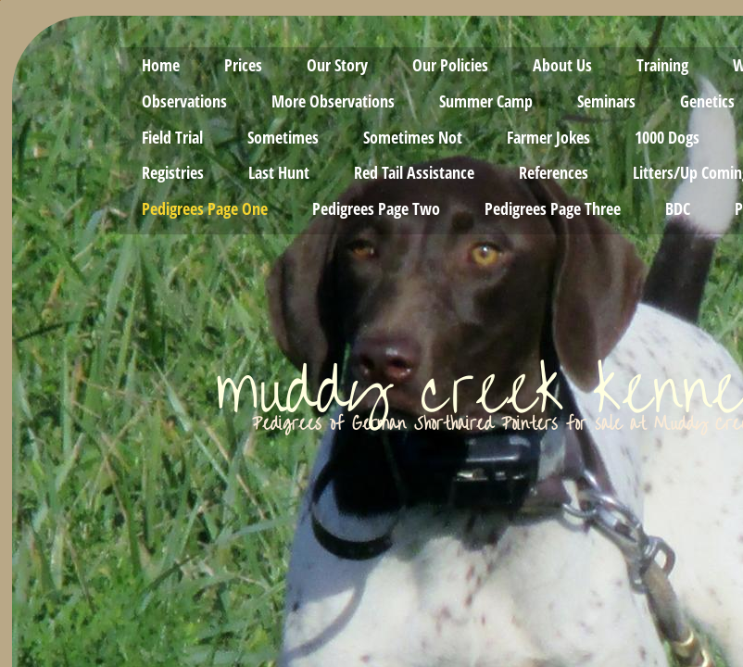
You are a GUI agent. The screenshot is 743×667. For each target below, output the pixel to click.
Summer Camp (486, 101)
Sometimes (283, 137)
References (553, 172)
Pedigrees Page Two (376, 208)
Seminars (606, 101)
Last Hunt (278, 172)
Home (161, 65)
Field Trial (172, 137)
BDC (677, 208)
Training (662, 65)
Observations (184, 101)
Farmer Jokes (548, 137)
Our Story (337, 65)
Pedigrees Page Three (553, 208)
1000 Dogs (667, 137)
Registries (173, 172)
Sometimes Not (412, 137)
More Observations (333, 101)
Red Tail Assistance (414, 172)
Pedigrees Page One (205, 208)
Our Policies (450, 65)
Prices (243, 65)
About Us (562, 65)
